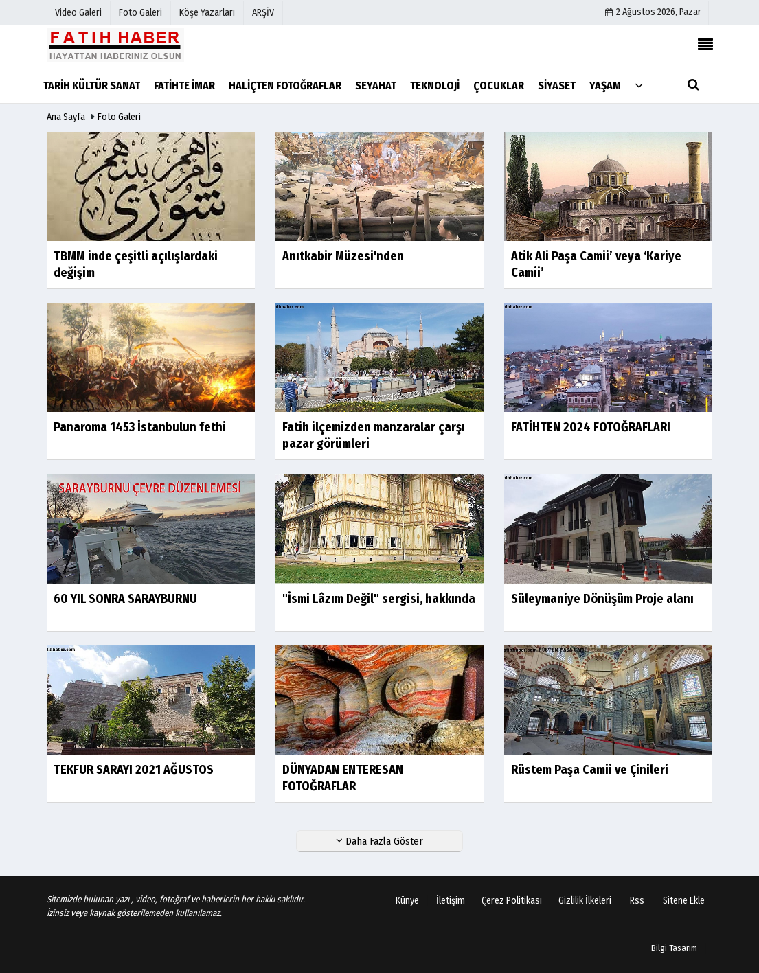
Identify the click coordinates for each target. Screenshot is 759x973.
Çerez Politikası (512, 900)
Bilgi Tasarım (674, 948)
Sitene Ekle (684, 900)
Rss (637, 900)
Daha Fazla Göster (379, 841)
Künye (407, 900)
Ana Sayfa (66, 117)
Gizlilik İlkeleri (584, 900)
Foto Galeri (119, 117)
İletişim (450, 900)
